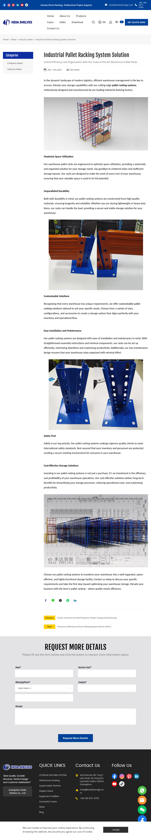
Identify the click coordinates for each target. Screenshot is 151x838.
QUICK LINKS (52, 766)
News (14, 39)
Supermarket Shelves (50, 786)
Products (81, 16)
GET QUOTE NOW (136, 22)
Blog (41, 813)
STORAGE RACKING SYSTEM (53, 776)
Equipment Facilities (49, 797)
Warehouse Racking (49, 781)
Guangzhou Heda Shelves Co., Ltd (17, 792)
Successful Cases (48, 802)
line (53, 601)
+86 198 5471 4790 (142, 5)
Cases (50, 22)
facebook (46, 601)
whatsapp (68, 601)
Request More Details (75, 738)
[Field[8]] (44, 674)
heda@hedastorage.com (121, 5)
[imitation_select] (39, 689)
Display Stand (46, 791)
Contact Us (53, 28)
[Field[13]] (44, 698)
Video (62, 22)
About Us (65, 16)
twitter (61, 601)
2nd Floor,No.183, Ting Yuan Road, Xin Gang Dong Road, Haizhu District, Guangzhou (92, 780)
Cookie (35, 827)
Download (77, 22)
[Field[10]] (107, 674)
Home (50, 16)
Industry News (26, 39)
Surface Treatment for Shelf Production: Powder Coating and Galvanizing (86, 618)
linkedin (75, 601)
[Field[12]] (107, 689)
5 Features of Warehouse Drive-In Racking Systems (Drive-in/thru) (84, 627)
